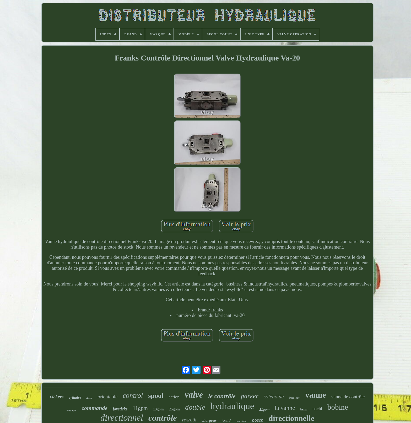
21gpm (264, 409)
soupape (71, 409)
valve (194, 394)
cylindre (75, 397)
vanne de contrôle (348, 396)
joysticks (120, 409)
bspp (303, 409)
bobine (337, 407)
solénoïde (274, 396)
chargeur (209, 420)
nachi (317, 408)
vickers (57, 396)
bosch (257, 420)
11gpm (140, 408)
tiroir (89, 398)
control (133, 395)
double (195, 407)
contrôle (162, 417)
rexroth (189, 419)
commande (94, 408)
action (174, 396)
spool (155, 395)
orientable (107, 396)
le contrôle (222, 396)
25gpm (174, 409)
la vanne (285, 408)
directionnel (121, 417)
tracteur (294, 397)
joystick (226, 420)
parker (249, 395)
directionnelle (291, 418)
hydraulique (232, 406)
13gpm (158, 409)
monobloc (241, 421)
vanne (315, 394)
